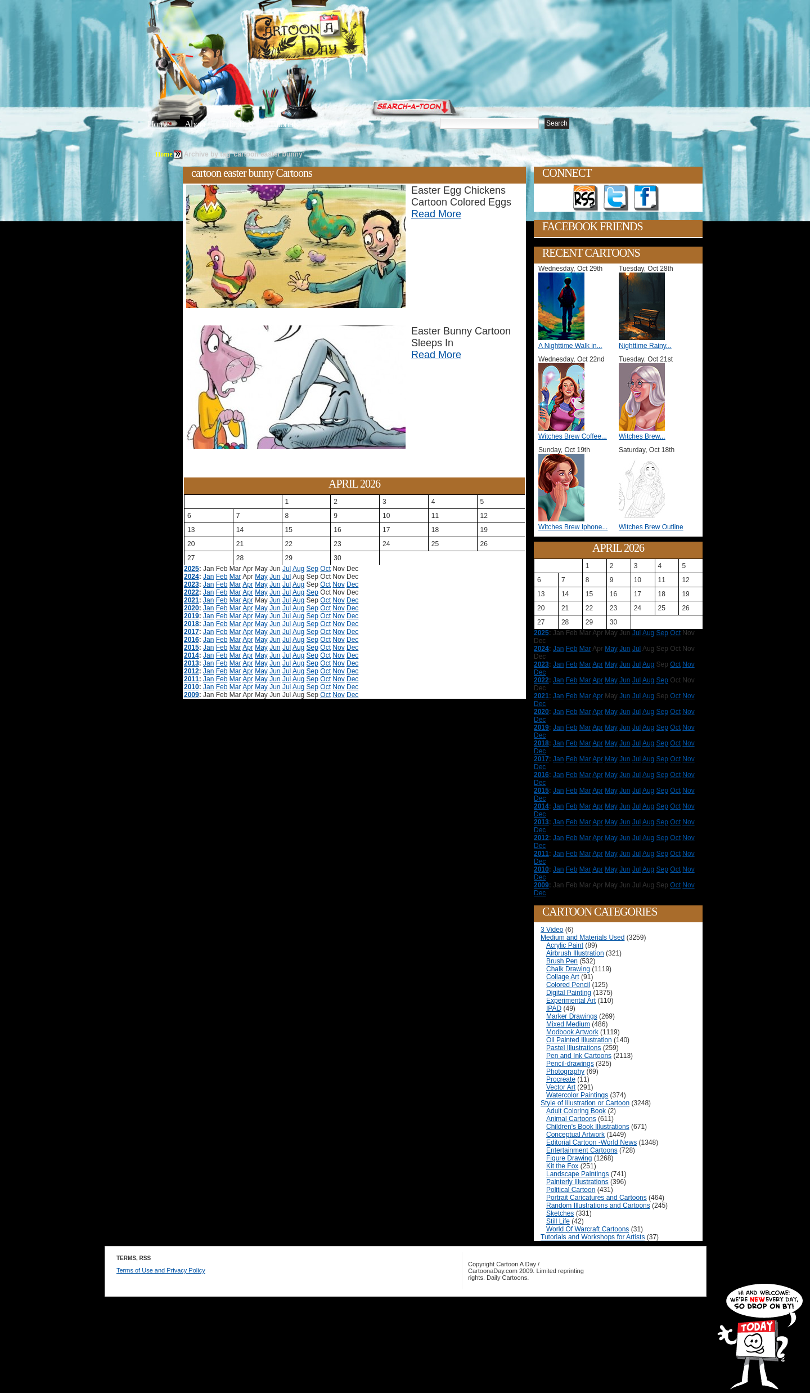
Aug (298, 569)
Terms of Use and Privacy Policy (160, 1270)
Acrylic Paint (564, 945)
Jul (286, 569)
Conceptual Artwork (575, 1134)
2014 (191, 655)
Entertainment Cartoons (582, 1150)
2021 (191, 600)
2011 (191, 679)
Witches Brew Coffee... (572, 436)
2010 (191, 687)
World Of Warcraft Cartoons (587, 1229)
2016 (191, 640)
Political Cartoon (570, 1190)
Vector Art (560, 1087)
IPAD (553, 1008)
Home (158, 124)
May (261, 577)
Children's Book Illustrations (587, 1127)
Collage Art (562, 977)
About (195, 124)
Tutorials (283, 124)
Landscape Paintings (577, 1174)
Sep (312, 569)
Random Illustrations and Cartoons (598, 1205)
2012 (191, 671)
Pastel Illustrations (573, 1048)
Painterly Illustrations (577, 1182)
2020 (191, 608)
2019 (191, 616)
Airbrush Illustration (575, 953)
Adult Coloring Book (576, 1111)
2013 (191, 663)
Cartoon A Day (334, 37)
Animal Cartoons (571, 1119)
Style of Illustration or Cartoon (585, 1103)
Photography (565, 1071)
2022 (191, 592)
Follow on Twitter (616, 198)
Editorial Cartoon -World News (591, 1142)
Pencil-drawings (570, 1064)
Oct (325, 569)
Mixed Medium (568, 1024)
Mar (235, 577)
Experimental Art (571, 1000)
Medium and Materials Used (582, 937)
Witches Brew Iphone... (573, 527)
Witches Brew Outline (651, 527)
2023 (191, 584)
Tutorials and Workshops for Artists (593, 1237)
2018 (191, 624)
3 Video (552, 930)
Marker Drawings (571, 1016)
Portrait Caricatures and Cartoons (596, 1198)
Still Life (558, 1221)
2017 (191, 632)
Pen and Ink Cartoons (578, 1056)
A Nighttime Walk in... (570, 346)
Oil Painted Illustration (579, 1040)
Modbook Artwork (572, 1032)
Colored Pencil (568, 985)
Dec (352, 584)
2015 (191, 647)
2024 (191, 577)
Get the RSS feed (585, 198)
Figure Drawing (569, 1158)
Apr (247, 584)
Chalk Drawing (568, 969)
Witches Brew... (642, 436)
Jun (274, 577)
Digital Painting (568, 993)
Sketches (560, 1213)
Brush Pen (562, 961)
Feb (222, 577)
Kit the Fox (562, 1166)
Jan (208, 577)
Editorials (237, 124)
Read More (436, 214)
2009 (191, 695)
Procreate (560, 1079)
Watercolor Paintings (577, 1095)
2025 (191, 569)
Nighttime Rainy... (645, 346)
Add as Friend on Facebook (646, 198)
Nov (338, 584)
